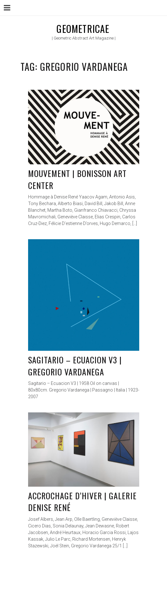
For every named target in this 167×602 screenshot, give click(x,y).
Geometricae (83, 28)
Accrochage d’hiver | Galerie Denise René (82, 502)
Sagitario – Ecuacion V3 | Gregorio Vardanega (75, 366)
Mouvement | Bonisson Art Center (77, 179)
